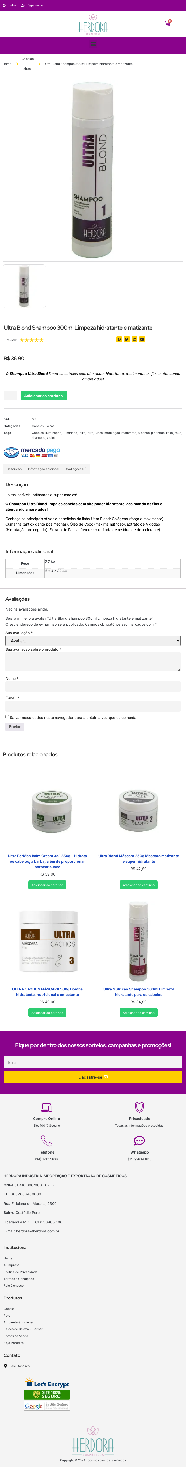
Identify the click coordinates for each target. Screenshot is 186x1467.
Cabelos (28, 59)
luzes (99, 433)
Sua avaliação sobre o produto (33, 649)
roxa (169, 433)
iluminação (53, 433)
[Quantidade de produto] (10, 395)
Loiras (26, 69)
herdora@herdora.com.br (37, 1231)
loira (82, 433)
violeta (52, 438)
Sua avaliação (19, 633)
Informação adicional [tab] (43, 469)
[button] (93, 44)
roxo (178, 433)
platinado (158, 433)
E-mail (12, 698)
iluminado (70, 433)
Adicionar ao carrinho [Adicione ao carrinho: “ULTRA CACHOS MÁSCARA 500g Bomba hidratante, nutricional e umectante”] (47, 1013)
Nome (11, 678)
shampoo (38, 438)
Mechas (144, 433)
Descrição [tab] (14, 469)
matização (112, 433)
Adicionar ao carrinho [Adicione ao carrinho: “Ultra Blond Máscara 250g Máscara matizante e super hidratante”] (139, 885)
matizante (128, 433)
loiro (90, 433)
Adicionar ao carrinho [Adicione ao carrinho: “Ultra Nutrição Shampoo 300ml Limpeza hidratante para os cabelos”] (139, 1013)
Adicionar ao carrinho (43, 395)
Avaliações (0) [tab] (76, 469)
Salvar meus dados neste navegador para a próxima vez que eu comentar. (74, 717)
